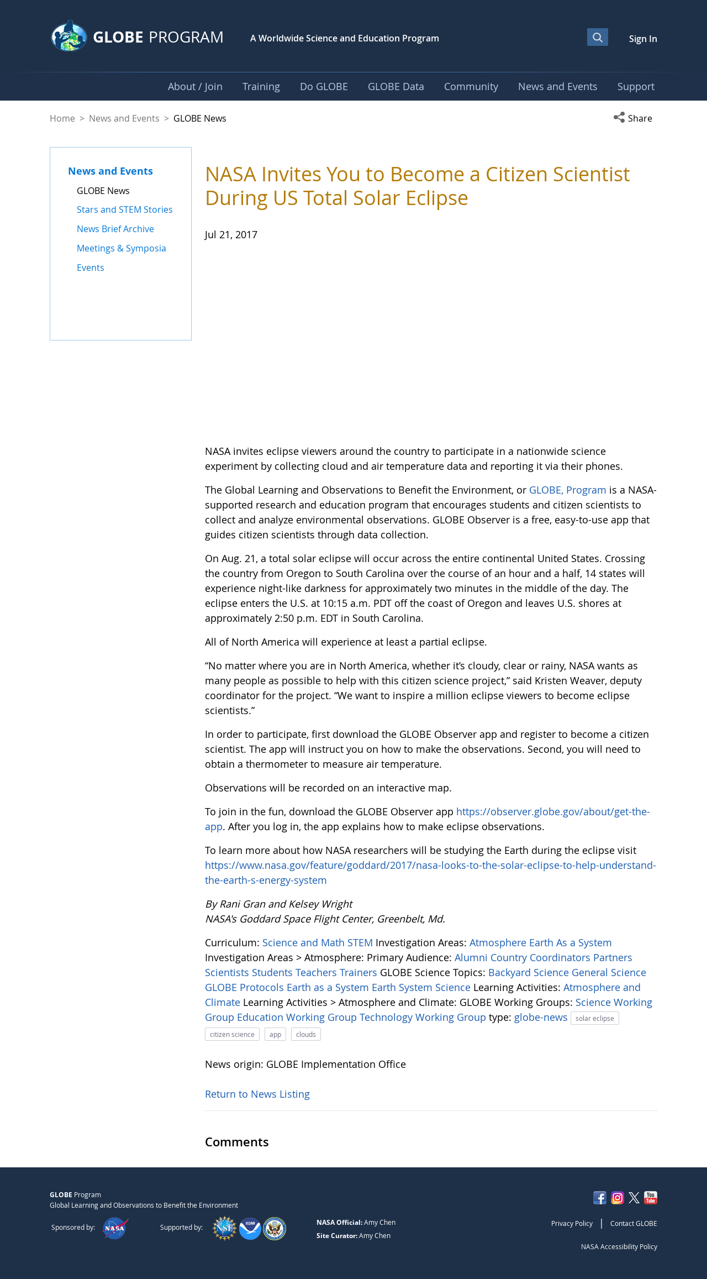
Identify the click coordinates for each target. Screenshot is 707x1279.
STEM (361, 942)
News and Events (124, 118)
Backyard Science (530, 972)
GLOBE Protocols (246, 987)
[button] (635, 118)
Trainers (360, 972)
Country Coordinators (541, 957)
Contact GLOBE (633, 1223)
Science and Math (304, 942)
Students (274, 972)
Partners (612, 957)
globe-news (542, 1017)
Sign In (643, 39)
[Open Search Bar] (597, 37)
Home (62, 118)
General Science (609, 972)
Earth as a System (329, 987)
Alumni (472, 957)
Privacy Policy (572, 1223)
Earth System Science (422, 987)
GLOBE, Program (567, 489)
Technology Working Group (424, 1017)
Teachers (318, 972)
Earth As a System (570, 942)
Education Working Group (298, 1017)
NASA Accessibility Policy (619, 1246)
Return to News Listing (257, 1093)
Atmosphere (499, 942)
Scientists (228, 972)
